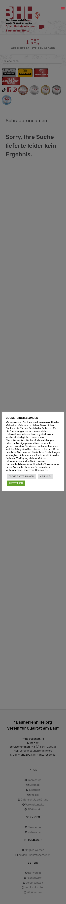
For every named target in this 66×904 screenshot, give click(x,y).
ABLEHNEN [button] (45, 476)
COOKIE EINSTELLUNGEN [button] (21, 476)
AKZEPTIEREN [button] (16, 483)
